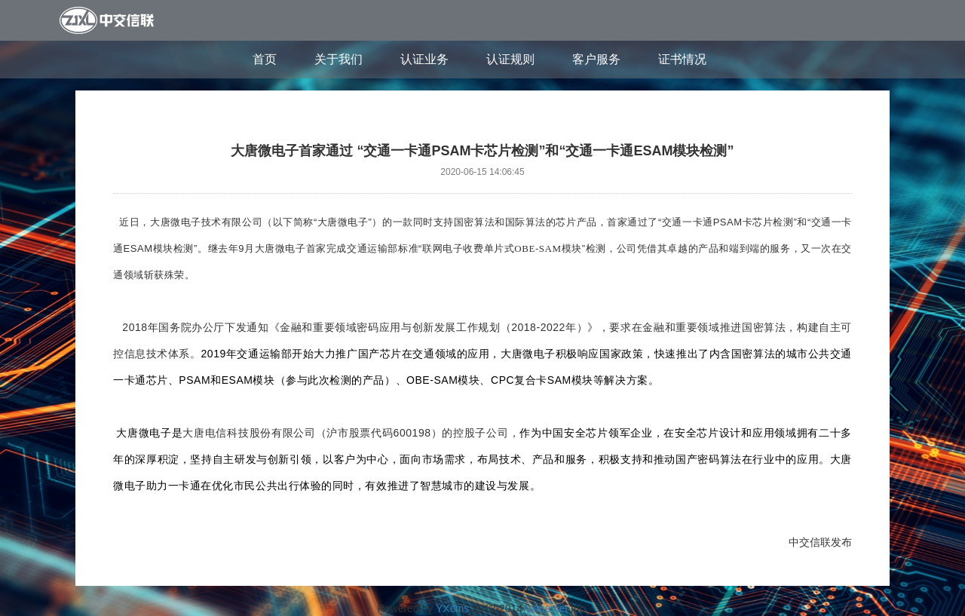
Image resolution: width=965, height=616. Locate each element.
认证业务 (424, 59)
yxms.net (546, 608)
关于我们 (338, 59)
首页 (265, 59)
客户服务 (596, 59)
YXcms (452, 608)
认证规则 (510, 59)
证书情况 (682, 59)
